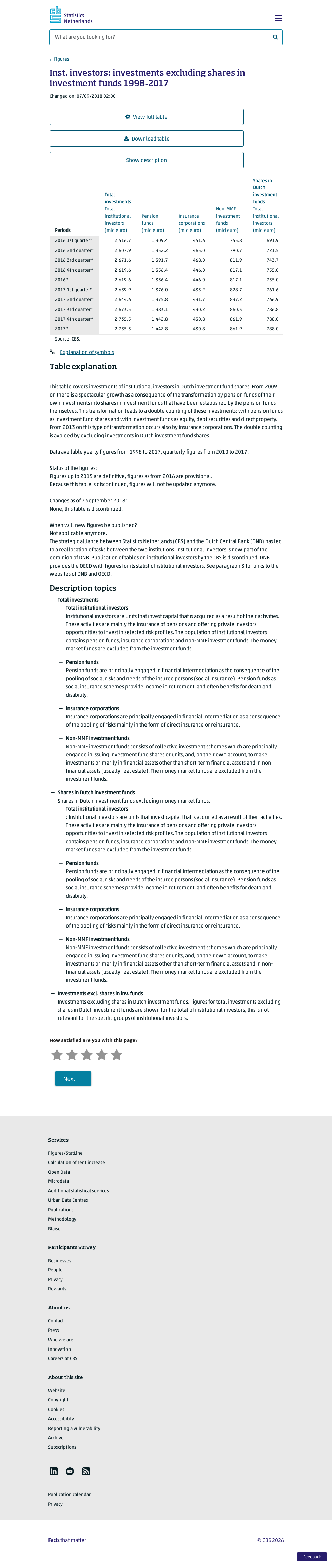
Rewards (57, 1289)
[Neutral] (86, 1054)
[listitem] (53, 1471)
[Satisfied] (101, 1054)
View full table (146, 117)
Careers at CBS (62, 1359)
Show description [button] (146, 160)
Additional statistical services (78, 1191)
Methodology (62, 1219)
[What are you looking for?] (166, 37)
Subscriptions (62, 1447)
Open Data (59, 1172)
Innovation (59, 1349)
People (55, 1270)
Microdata (58, 1181)
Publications (61, 1210)
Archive (56, 1438)
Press (53, 1330)
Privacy (55, 1280)
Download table (147, 139)
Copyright (58, 1400)
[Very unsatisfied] (57, 1054)
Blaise (54, 1229)
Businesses (59, 1261)
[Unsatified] (71, 1054)
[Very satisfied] (116, 1054)
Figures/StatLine (65, 1153)
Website (56, 1391)
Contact (56, 1321)
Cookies (56, 1410)
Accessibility (61, 1419)
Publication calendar (69, 1495)
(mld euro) (155, 216)
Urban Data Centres (68, 1200)
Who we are (60, 1340)
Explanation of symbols (87, 352)
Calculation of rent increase (76, 1163)
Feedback (312, 1557)
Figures (61, 59)
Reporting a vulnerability (74, 1429)
